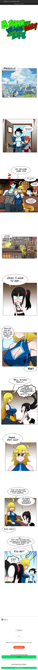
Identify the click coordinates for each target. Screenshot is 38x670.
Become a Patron (19, 647)
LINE (10, 626)
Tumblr (23, 626)
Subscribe (19, 630)
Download (19, 656)
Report (19, 636)
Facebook (14, 626)
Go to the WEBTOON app (19, 667)
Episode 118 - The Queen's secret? (12, 1)
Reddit (28, 626)
